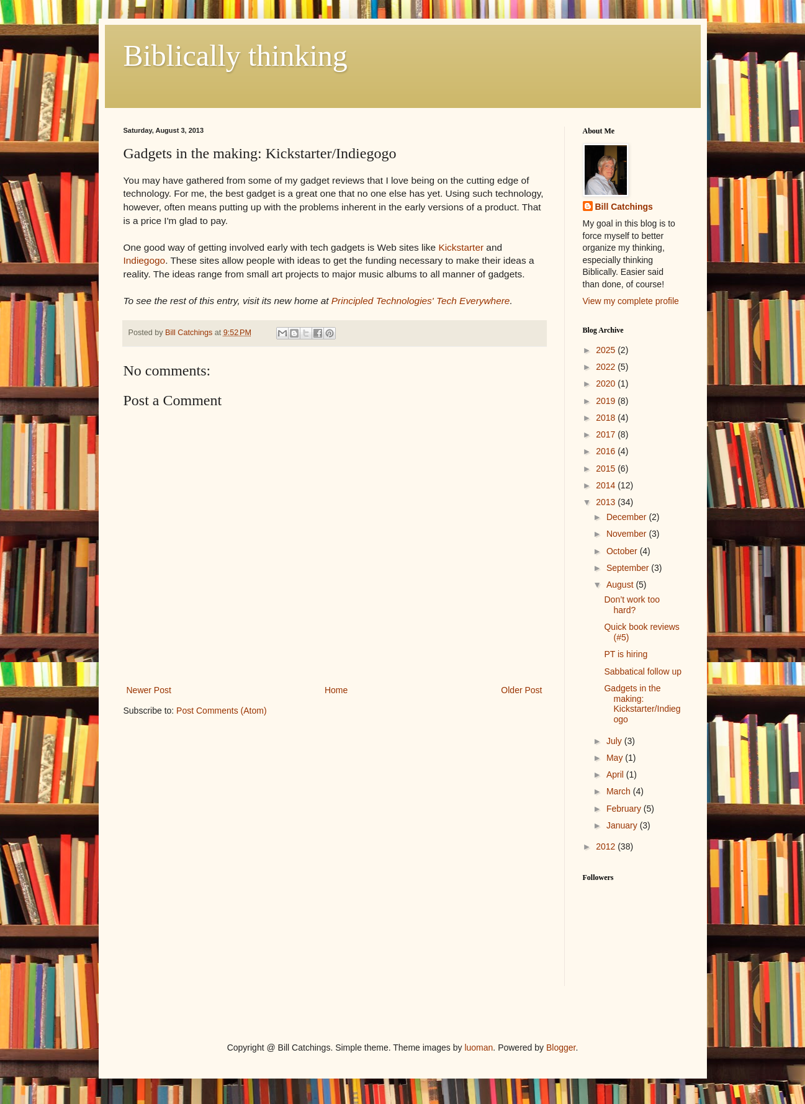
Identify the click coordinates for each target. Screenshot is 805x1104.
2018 (607, 418)
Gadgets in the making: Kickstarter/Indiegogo (642, 703)
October (623, 551)
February (625, 809)
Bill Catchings (624, 207)
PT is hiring (625, 654)
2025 (607, 350)
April (616, 774)
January (623, 825)
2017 (607, 434)
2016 (607, 451)
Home (336, 690)
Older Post (521, 690)
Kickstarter (460, 247)
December (627, 517)
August (621, 585)
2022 (607, 367)
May (615, 758)
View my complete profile (631, 301)
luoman (478, 1047)
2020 (607, 383)
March (619, 791)
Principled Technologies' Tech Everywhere (420, 300)
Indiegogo (145, 260)
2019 (607, 401)
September (628, 568)
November (627, 534)
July (615, 741)
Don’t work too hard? (631, 605)
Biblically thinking (236, 55)
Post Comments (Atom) (221, 711)
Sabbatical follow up (642, 671)
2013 (607, 502)
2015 (607, 468)
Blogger (560, 1047)
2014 (607, 485)
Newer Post (149, 690)
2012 (607, 846)
